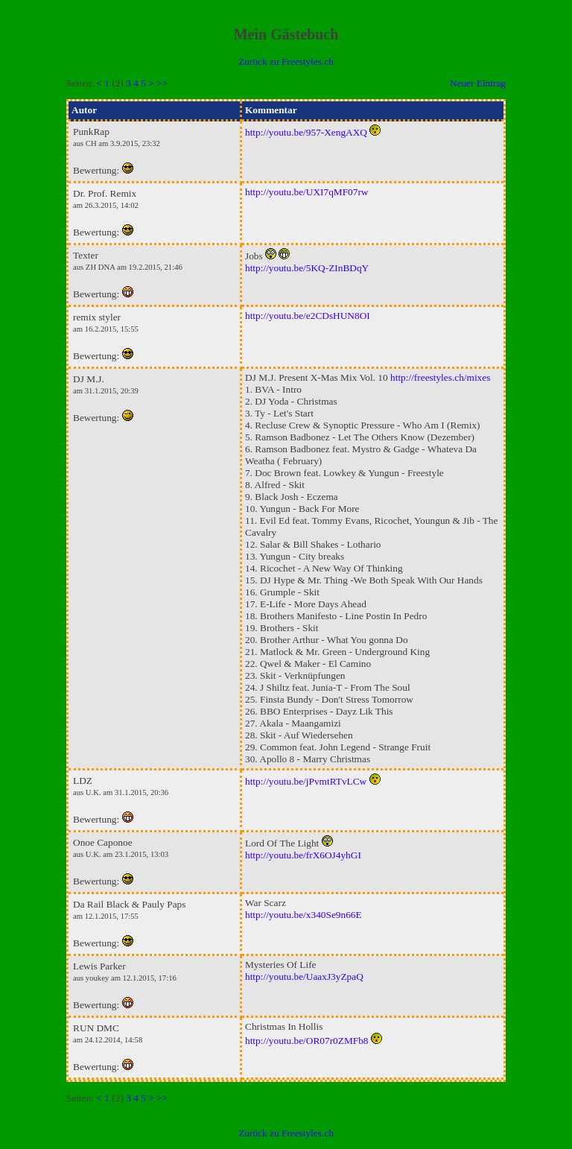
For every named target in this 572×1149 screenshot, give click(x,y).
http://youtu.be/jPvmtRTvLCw (305, 781)
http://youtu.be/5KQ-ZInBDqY (307, 267)
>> (162, 83)
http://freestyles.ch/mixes (440, 377)
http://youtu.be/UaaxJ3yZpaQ (304, 976)
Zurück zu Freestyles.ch (286, 61)
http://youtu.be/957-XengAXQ (306, 132)
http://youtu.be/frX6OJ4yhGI (303, 855)
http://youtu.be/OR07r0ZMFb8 (307, 1040)
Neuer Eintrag (478, 83)
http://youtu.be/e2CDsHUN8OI (307, 315)
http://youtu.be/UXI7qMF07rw (307, 191)
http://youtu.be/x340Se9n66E (303, 914)
